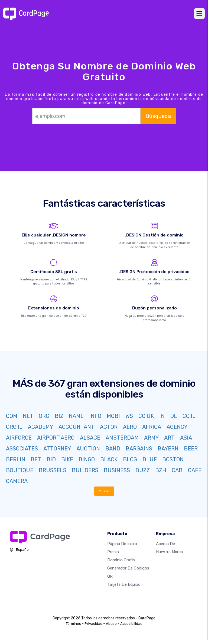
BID (51, 459)
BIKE (67, 459)
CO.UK (146, 416)
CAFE (195, 470)
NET (28, 416)
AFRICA (151, 427)
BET (36, 459)
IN (162, 416)
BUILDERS (85, 470)
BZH (160, 470)
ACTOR (109, 427)
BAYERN (168, 448)
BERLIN (15, 459)
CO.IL (189, 416)
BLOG (130, 459)
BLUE (149, 459)
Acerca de (165, 543)
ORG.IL (14, 427)
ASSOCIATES (22, 448)
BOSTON (173, 459)
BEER (191, 448)
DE (173, 416)
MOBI (113, 416)
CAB (177, 470)
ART (169, 437)
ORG (44, 416)
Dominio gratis (121, 560)
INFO (95, 416)
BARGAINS (139, 448)
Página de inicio (122, 543)
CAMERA (17, 481)
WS (129, 416)
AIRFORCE (19, 437)
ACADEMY (40, 427)
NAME (76, 416)
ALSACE (90, 437)
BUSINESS (117, 470)
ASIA (186, 437)
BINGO (87, 459)
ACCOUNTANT (76, 427)
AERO (130, 427)
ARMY (151, 437)
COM (11, 416)
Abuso (111, 624)
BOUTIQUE (19, 470)
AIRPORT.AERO (55, 437)
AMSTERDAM (122, 437)
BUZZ (142, 470)
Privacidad (93, 624)
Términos (73, 624)
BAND (112, 448)
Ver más (104, 490)
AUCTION (88, 448)
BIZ (59, 416)
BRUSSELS (52, 470)
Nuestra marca (169, 551)
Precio (113, 551)
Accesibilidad (131, 624)
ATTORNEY (57, 448)
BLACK (109, 459)
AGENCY (177, 427)
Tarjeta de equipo (124, 584)
